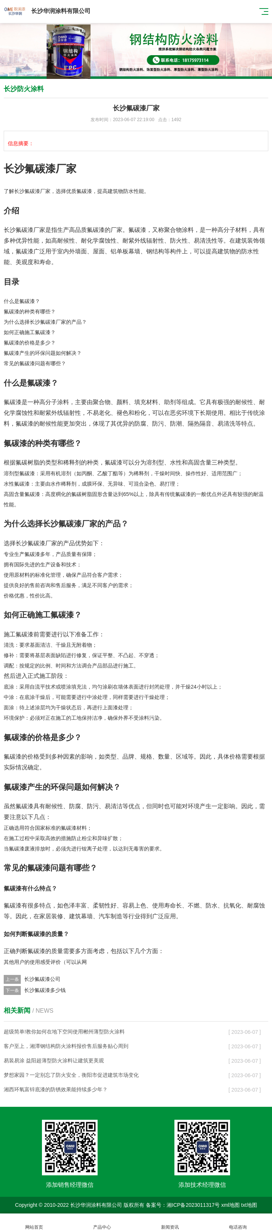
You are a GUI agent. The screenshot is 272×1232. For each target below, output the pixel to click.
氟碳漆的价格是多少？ (30, 343)
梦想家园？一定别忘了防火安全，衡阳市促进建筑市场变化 (71, 1075)
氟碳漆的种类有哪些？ (30, 311)
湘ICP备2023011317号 (193, 1205)
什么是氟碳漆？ (22, 301)
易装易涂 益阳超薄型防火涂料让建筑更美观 (54, 1060)
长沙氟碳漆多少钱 (45, 990)
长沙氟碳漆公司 (42, 979)
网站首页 (34, 1223)
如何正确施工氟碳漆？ (30, 332)
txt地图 (249, 1205)
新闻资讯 (170, 1223)
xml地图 (230, 1205)
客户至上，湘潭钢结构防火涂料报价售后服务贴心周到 (66, 1046)
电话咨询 (238, 1223)
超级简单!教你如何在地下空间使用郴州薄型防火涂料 (64, 1032)
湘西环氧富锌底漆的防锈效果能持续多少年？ (56, 1089)
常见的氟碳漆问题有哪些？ (35, 363)
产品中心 (102, 1223)
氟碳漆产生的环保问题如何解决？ (43, 353)
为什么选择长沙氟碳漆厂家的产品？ (45, 322)
